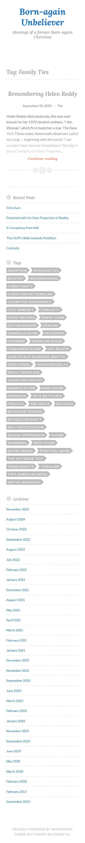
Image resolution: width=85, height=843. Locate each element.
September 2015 (18, 801)
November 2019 (17, 731)
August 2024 (15, 519)
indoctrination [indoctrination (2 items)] (23, 372)
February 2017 (16, 791)
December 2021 (17, 590)
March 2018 (14, 771)
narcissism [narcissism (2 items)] (52, 388)
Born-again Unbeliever (42, 17)
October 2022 (16, 529)
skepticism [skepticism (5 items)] (44, 443)
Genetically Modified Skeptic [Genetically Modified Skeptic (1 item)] (36, 357)
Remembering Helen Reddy (42, 93)
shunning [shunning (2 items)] (17, 443)
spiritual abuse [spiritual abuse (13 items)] (55, 451)
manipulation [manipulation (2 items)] (21, 388)
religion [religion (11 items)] (64, 404)
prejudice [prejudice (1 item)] (40, 404)
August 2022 (15, 549)
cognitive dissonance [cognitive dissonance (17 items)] (29, 302)
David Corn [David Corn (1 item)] (52, 317)
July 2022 (13, 560)
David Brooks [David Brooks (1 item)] (21, 317)
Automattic (59, 834)
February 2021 (16, 640)
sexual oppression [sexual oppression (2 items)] (25, 435)
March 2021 (14, 630)
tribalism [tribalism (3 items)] (50, 466)
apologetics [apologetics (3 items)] (46, 270)
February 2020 (16, 711)
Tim (60, 106)
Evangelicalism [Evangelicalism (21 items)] (22, 333)
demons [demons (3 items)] (50, 325)
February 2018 (16, 781)
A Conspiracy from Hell (22, 228)
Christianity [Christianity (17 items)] (20, 286)
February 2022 (16, 570)
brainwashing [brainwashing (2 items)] (44, 278)
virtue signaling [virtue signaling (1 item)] (24, 482)
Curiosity (12, 248)
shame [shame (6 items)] (57, 435)
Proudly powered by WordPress (42, 829)
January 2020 (15, 721)
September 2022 (18, 539)
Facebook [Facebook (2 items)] (54, 333)
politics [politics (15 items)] (15, 404)
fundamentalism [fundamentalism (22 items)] (24, 349)
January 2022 (15, 580)
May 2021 (13, 610)
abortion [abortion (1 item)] (17, 270)
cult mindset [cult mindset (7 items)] (20, 310)
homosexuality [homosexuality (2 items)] (52, 364)
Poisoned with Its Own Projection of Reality (37, 218)
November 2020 (17, 670)
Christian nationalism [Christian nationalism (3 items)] (30, 294)
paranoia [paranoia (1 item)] (16, 396)
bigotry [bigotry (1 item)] (15, 278)
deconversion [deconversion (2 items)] (21, 325)
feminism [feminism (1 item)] (16, 341)
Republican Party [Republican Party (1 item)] (24, 419)
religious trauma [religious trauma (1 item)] (24, 411)
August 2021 (15, 600)
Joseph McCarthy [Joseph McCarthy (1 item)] (24, 380)
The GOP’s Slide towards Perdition (31, 238)
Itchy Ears (13, 208)
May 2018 (13, 761)
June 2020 (13, 691)
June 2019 (13, 751)
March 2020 (14, 701)
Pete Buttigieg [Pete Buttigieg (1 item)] (47, 396)
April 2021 (13, 620)
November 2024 (17, 509)
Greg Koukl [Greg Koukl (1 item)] (18, 364)
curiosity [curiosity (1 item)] (50, 310)
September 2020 (18, 680)
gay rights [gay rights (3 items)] (58, 349)
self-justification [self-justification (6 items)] (25, 427)
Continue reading (53, 158)
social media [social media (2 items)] (20, 451)
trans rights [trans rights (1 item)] (20, 466)
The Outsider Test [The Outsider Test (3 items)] (25, 458)
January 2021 (15, 650)
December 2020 (17, 660)
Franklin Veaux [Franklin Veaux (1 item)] (47, 341)
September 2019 (18, 741)
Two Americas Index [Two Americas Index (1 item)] (27, 474)
